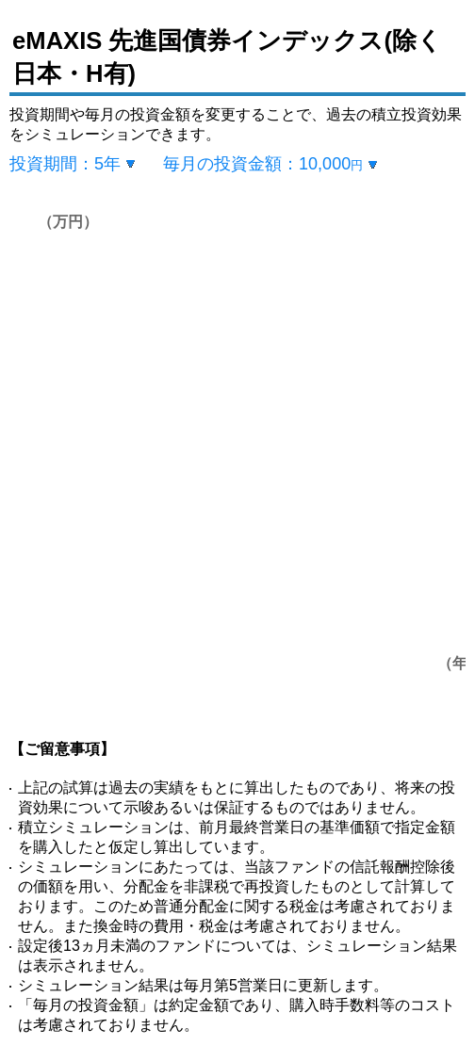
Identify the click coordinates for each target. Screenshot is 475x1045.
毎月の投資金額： (263, 163)
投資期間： (65, 163)
